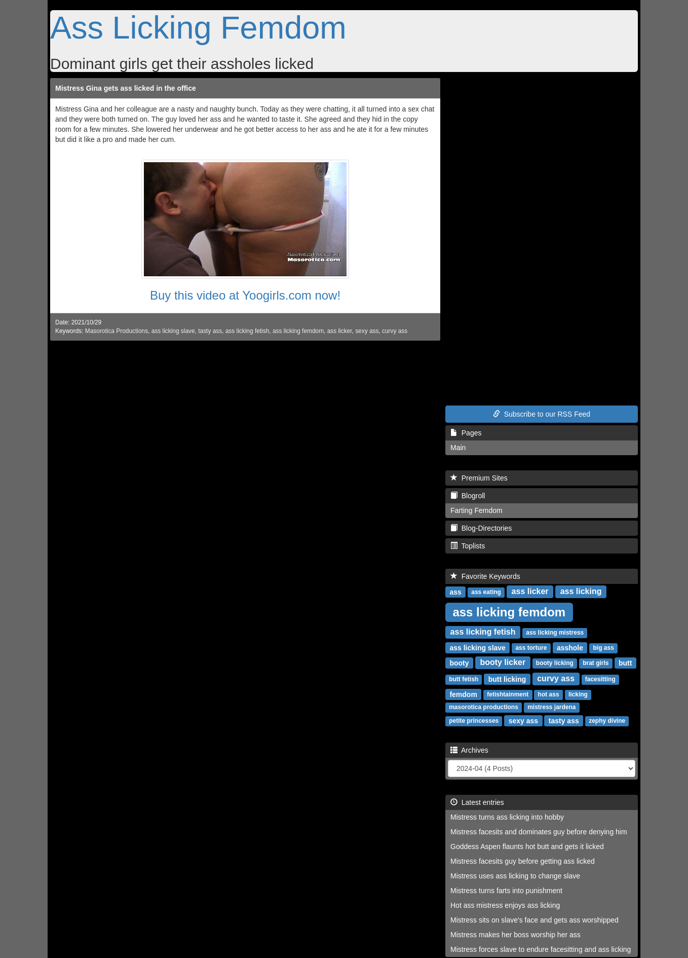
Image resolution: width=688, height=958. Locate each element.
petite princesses (474, 720)
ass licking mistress (555, 632)
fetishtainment (507, 694)
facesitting (600, 679)
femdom (463, 694)
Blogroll (467, 496)
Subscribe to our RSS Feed (541, 414)
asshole (570, 647)
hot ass (548, 694)
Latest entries (477, 802)
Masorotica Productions (116, 331)
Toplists (467, 546)
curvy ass (394, 331)
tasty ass (210, 331)
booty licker (502, 662)
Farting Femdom (476, 510)
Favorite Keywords (485, 576)
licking (578, 694)
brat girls (595, 663)
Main (458, 448)
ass (455, 591)
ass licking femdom (298, 331)
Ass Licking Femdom (198, 27)
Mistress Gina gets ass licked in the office (125, 88)
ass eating (486, 592)
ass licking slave (173, 331)
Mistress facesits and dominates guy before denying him (538, 832)
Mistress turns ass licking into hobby (507, 817)
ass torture (531, 647)
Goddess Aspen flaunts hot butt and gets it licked (527, 846)
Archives (469, 750)
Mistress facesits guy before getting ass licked (522, 861)
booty (459, 662)
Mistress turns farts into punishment (506, 891)
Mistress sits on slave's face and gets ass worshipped (534, 920)
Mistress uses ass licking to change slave (515, 876)
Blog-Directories (481, 528)
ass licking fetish (247, 331)
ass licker (339, 331)
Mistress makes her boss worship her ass (515, 935)
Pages (465, 433)
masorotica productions (483, 707)
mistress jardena (551, 707)
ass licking (581, 591)
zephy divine (607, 720)
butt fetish (463, 679)
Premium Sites (479, 478)
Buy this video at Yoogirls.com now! (245, 295)
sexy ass (366, 331)
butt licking (507, 679)
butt (625, 662)
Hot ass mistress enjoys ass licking (505, 905)
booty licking (555, 663)
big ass (603, 647)
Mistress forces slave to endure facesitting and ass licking (540, 949)
